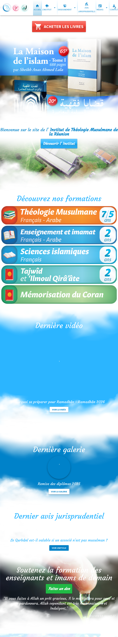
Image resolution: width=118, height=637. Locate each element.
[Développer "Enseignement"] (74, 7)
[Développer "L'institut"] (54, 7)
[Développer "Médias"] (106, 7)
